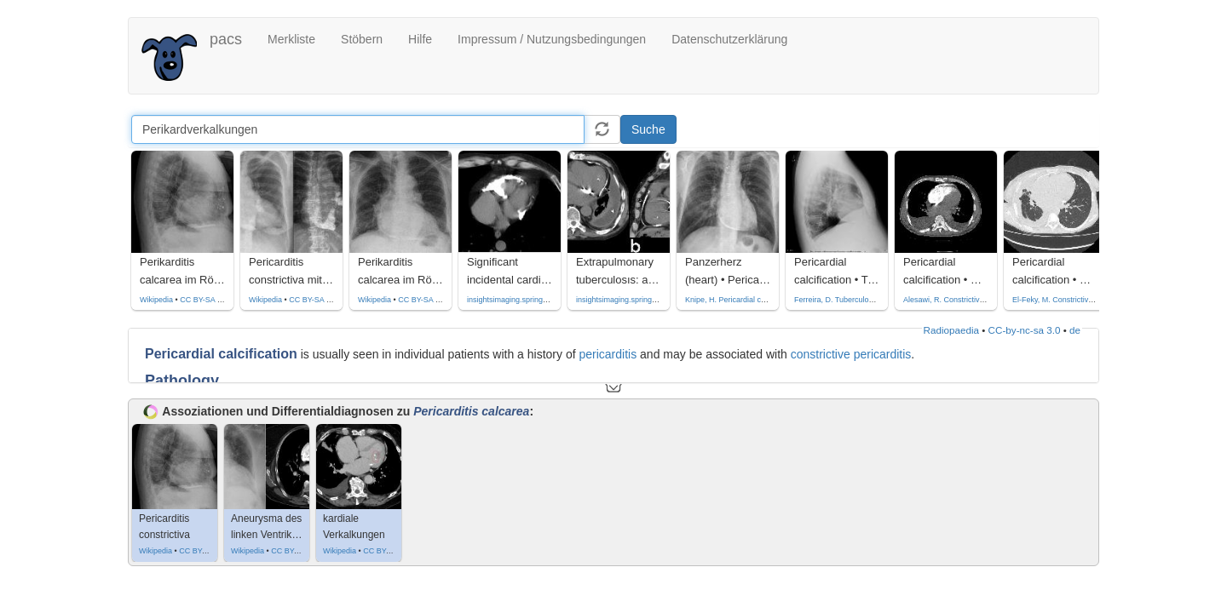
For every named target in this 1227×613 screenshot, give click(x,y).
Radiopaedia (951, 329)
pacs (226, 39)
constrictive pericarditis (851, 354)
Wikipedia (156, 299)
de (1074, 329)
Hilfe (420, 39)
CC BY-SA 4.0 (313, 299)
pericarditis (608, 354)
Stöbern (362, 39)
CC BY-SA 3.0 (204, 299)
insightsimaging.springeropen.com (525, 299)
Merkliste (291, 39)
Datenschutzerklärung (729, 39)
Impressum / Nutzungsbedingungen (552, 39)
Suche (648, 129)
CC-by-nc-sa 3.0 (1024, 329)
